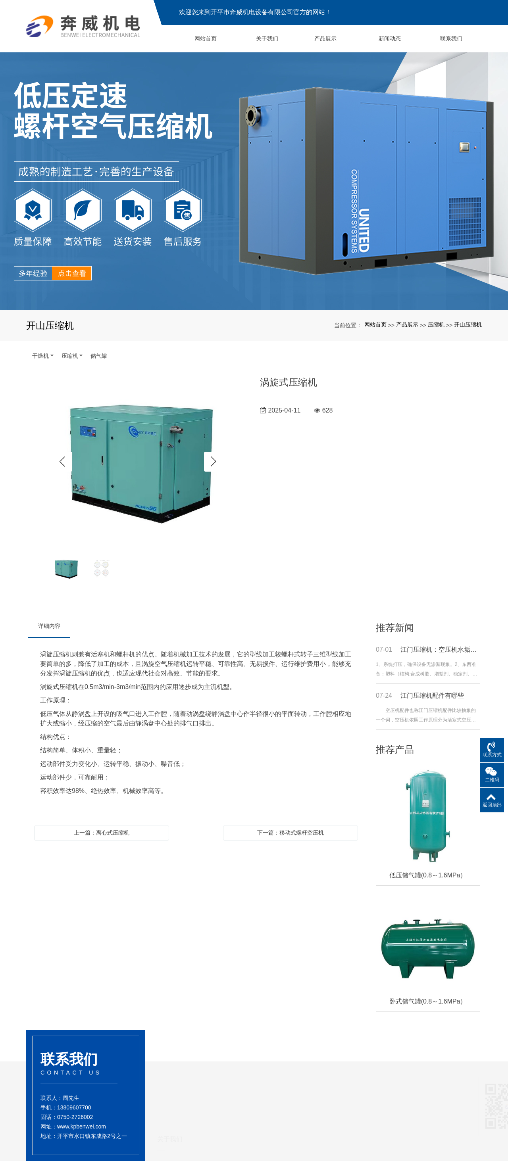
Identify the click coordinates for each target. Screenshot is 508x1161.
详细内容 (49, 626)
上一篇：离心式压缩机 (101, 832)
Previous (62, 462)
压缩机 (436, 324)
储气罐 (98, 356)
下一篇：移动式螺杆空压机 (290, 832)
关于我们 (170, 1141)
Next (214, 462)
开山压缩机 (468, 324)
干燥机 (40, 356)
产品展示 (407, 324)
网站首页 (375, 324)
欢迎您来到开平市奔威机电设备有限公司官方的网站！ (255, 12)
